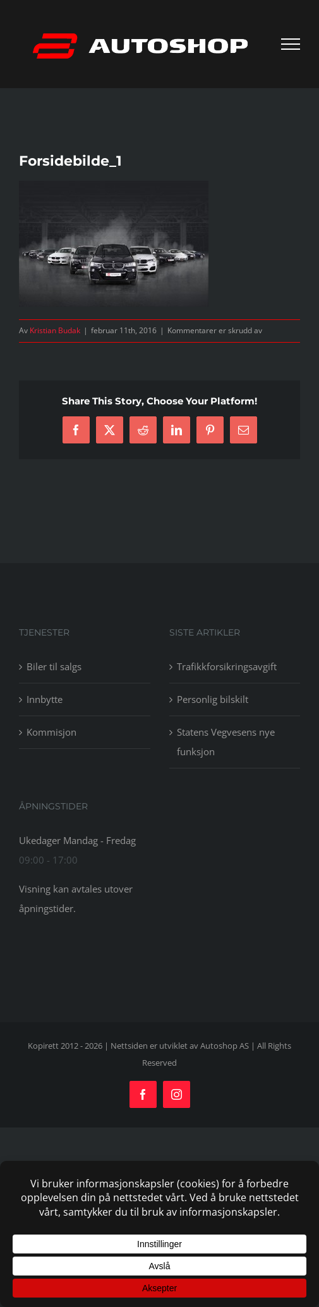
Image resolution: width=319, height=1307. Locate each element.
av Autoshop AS (219, 1045)
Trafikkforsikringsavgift (227, 666)
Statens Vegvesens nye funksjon (226, 742)
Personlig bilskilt (212, 699)
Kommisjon (51, 732)
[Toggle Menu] (291, 44)
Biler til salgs (54, 666)
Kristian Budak (55, 330)
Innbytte (45, 699)
